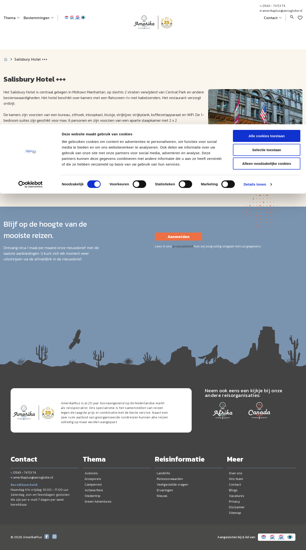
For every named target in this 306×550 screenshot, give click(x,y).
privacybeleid (183, 246)
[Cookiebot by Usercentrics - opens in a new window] (30, 60)
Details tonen (255, 60)
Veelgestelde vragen (172, 484)
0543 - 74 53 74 (23, 472)
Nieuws (162, 495)
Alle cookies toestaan (266, 12)
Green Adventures (98, 501)
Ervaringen (165, 490)
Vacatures (236, 495)
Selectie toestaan (266, 26)
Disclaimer (237, 507)
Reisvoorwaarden (170, 478)
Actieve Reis (94, 490)
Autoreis (91, 473)
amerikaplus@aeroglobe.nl (32, 477)
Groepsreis (93, 478)
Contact (235, 484)
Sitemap (235, 512)
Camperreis (93, 484)
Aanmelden (179, 236)
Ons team (236, 478)
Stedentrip (92, 495)
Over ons (235, 473)
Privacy (234, 501)
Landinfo (163, 473)
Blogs (233, 490)
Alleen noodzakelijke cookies (266, 39)
